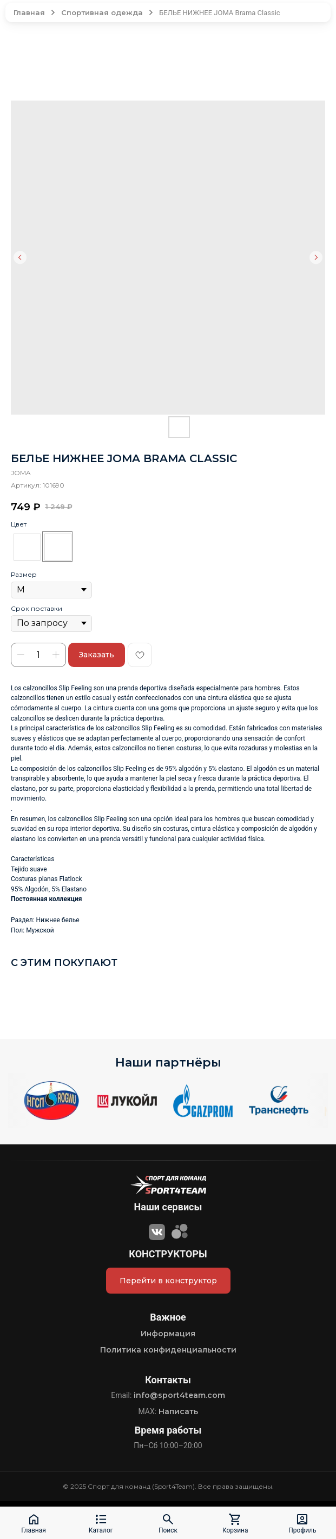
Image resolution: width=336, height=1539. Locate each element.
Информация (168, 1333)
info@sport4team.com (179, 1395)
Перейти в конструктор (168, 1280)
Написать (178, 1411)
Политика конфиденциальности (168, 1350)
